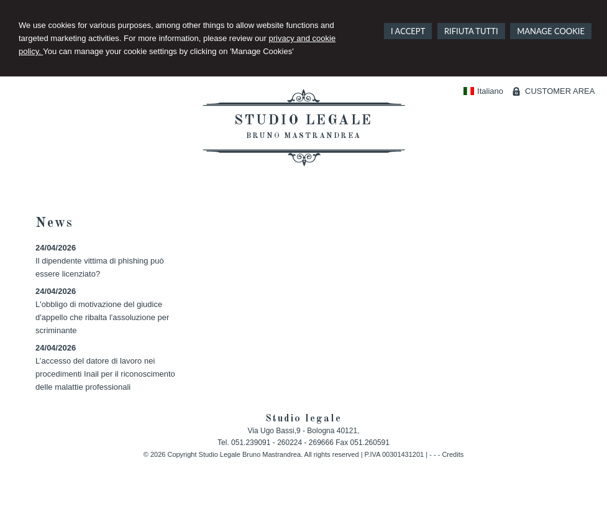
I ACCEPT (408, 31)
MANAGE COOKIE (551, 31)
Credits (452, 454)
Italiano (483, 91)
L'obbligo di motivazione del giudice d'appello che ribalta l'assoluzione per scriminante (102, 317)
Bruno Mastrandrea (303, 136)
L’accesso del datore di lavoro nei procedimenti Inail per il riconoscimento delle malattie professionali (105, 374)
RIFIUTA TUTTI (471, 31)
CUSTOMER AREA (560, 91)
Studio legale (303, 120)
